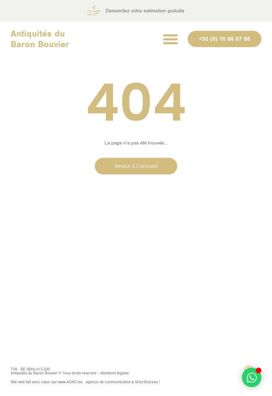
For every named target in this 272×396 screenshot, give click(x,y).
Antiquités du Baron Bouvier (40, 39)
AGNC (72, 382)
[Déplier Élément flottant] (251, 377)
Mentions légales (115, 373)
